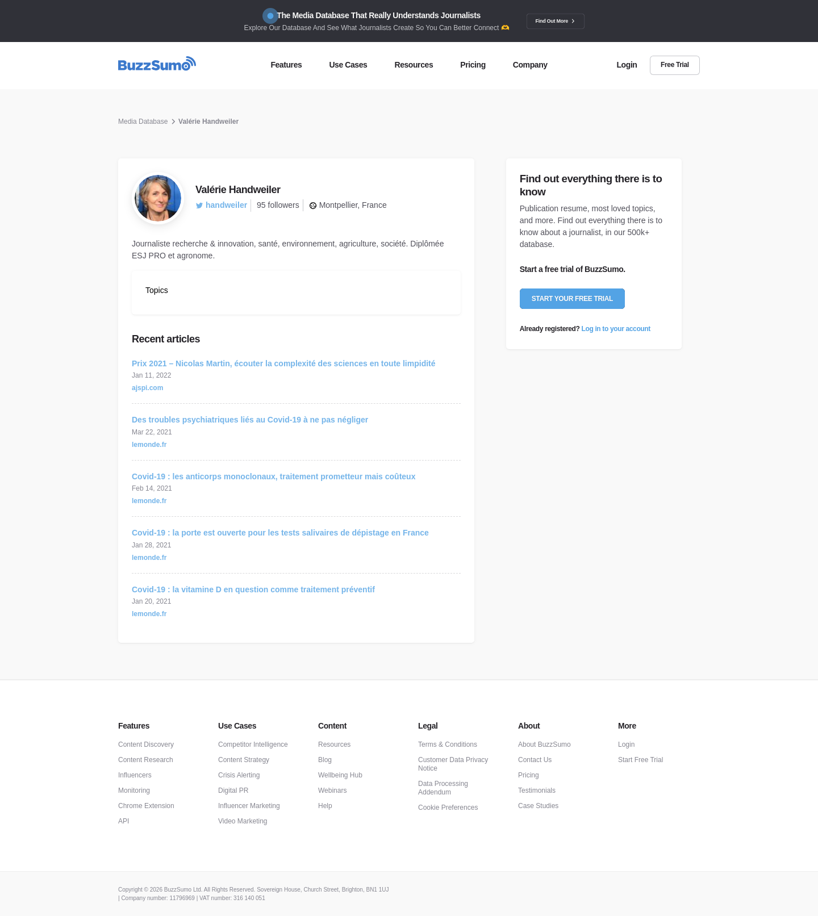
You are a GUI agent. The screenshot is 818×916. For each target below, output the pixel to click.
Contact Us (535, 760)
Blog (325, 760)
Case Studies (538, 806)
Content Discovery (146, 744)
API (123, 821)
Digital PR (233, 790)
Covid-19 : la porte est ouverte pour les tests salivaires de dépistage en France (280, 532)
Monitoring (134, 790)
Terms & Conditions (447, 744)
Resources (334, 744)
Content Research (145, 760)
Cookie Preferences (448, 808)
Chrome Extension (146, 806)
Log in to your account (616, 329)
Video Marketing (243, 821)
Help (325, 806)
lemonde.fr (149, 445)
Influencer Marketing (249, 806)
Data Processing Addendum (443, 788)
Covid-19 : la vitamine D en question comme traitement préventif (253, 589)
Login (626, 744)
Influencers (135, 775)
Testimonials (537, 790)
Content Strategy (243, 760)
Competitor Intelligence (253, 744)
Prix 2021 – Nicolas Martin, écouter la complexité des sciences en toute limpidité (284, 363)
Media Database (143, 122)
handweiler (221, 205)
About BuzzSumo (544, 744)
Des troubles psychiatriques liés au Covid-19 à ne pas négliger (250, 419)
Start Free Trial (640, 760)
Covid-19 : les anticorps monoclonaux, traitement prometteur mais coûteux (273, 476)
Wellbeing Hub (340, 775)
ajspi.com (147, 388)
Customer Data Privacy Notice (453, 764)
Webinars (332, 790)
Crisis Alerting (239, 775)
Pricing (528, 775)
